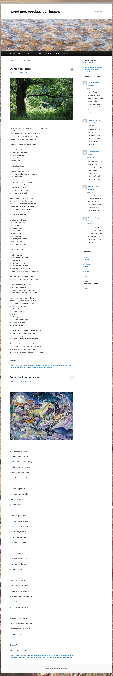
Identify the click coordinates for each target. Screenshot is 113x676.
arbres (33, 365)
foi (49, 365)
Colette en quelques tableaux (92, 67)
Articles (29, 53)
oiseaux (16, 367)
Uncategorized (87, 271)
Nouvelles (38, 53)
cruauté (59, 655)
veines (40, 367)
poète (31, 367)
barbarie (38, 365)
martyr (16, 657)
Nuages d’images (88, 62)
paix (27, 367)
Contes (57, 53)
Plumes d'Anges (93, 120)
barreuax (44, 365)
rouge (31, 657)
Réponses (48, 367)
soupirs (43, 657)
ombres (22, 367)
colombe (54, 655)
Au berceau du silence (90, 69)
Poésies (21, 53)
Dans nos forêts (20, 68)
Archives (85, 281)
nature (12, 367)
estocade (66, 655)
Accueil (12, 53)
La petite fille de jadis (90, 72)
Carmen (28, 73)
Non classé (66, 53)
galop (52, 365)
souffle (35, 367)
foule (71, 655)
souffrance (37, 657)
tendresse (56, 657)
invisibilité (58, 365)
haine (11, 657)
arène (44, 655)
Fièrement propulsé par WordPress (56, 668)
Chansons (48, 53)
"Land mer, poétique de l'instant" (35, 11)
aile (32, 655)
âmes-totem (37, 655)
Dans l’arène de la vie (24, 377)
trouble (61, 657)
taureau (49, 657)
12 (72, 69)
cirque (48, 655)
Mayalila (90, 186)
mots (69, 365)
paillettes (21, 657)
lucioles (64, 365)
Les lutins (86, 65)
